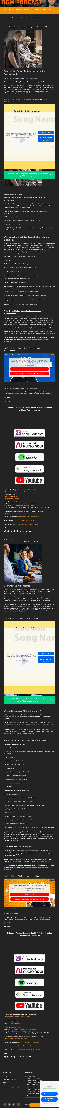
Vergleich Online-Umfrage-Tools (35, 1091)
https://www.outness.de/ (11, 496)
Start (5, 9)
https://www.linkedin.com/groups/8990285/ (21, 505)
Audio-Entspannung (32, 1095)
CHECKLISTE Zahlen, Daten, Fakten (36, 1082)
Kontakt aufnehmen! (18, 12)
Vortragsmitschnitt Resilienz (34, 1093)
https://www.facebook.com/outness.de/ (28, 516)
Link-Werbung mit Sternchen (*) (11, 1087)
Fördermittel (7, 12)
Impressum (6, 1076)
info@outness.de (50, 333)
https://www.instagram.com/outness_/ (25, 520)
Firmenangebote (36, 9)
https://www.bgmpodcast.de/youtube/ (29, 524)
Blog (44, 9)
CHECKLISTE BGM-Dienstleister (35, 1085)
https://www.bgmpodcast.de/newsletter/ (15, 513)
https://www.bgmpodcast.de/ (12, 498)
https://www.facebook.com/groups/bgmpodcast (23, 504)
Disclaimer (6, 1082)
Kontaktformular (43, 393)
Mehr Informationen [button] (21, 139)
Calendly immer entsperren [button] (49, 1099)
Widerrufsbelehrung (8, 1085)
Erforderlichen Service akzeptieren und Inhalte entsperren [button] (46, 139)
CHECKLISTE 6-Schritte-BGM (34, 1080)
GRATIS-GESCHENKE (30, 1076)
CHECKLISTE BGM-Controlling (34, 1089)
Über (26, 9)
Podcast (11, 9)
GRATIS (19, 9)
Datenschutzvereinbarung (9, 1079)
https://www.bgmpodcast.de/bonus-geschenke (17, 491)
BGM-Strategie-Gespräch (33, 1078)
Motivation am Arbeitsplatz (29, 541)
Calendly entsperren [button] (49, 1093)
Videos (50, 9)
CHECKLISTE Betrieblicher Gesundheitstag (38, 1087)
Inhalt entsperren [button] (46, 132)
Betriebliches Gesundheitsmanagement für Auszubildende (29, 27)
